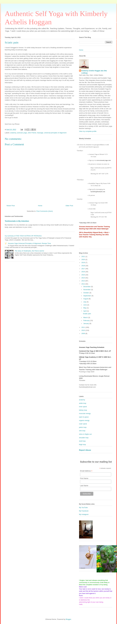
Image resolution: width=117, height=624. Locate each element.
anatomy (13, 133)
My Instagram (84, 514)
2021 (83, 256)
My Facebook (84, 511)
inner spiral (83, 407)
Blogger (68, 619)
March (85, 317)
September (87, 296)
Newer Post (11, 206)
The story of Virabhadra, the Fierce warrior (29, 251)
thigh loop (82, 444)
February (86, 320)
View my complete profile (87, 131)
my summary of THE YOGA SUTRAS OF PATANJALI (23, 236)
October (86, 293)
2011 (83, 327)
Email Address (86, 471)
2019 (83, 262)
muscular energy (85, 413)
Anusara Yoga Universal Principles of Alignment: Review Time (29, 243)
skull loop (82, 441)
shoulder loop (84, 438)
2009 (83, 333)
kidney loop (83, 410)
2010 (83, 330)
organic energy (84, 420)
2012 (83, 284)
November (87, 289)
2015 (83, 275)
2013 (83, 281)
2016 (83, 272)
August (86, 299)
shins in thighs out (85, 434)
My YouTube (83, 507)
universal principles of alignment (55, 133)
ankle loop (82, 403)
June (85, 305)
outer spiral (83, 424)
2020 (83, 259)
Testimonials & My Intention (17, 221)
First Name (84, 478)
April (85, 311)
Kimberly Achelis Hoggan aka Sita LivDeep (94, 72)
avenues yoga (22, 133)
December (87, 286)
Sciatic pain (87, 314)
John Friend (32, 133)
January (86, 323)
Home (40, 206)
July (85, 302)
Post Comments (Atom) (44, 211)
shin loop (82, 431)
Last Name (84, 486)
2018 (83, 266)
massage (40, 133)
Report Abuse (85, 450)
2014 (83, 278)
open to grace (84, 417)
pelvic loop (82, 427)
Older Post (69, 206)
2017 (83, 269)
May (85, 308)
